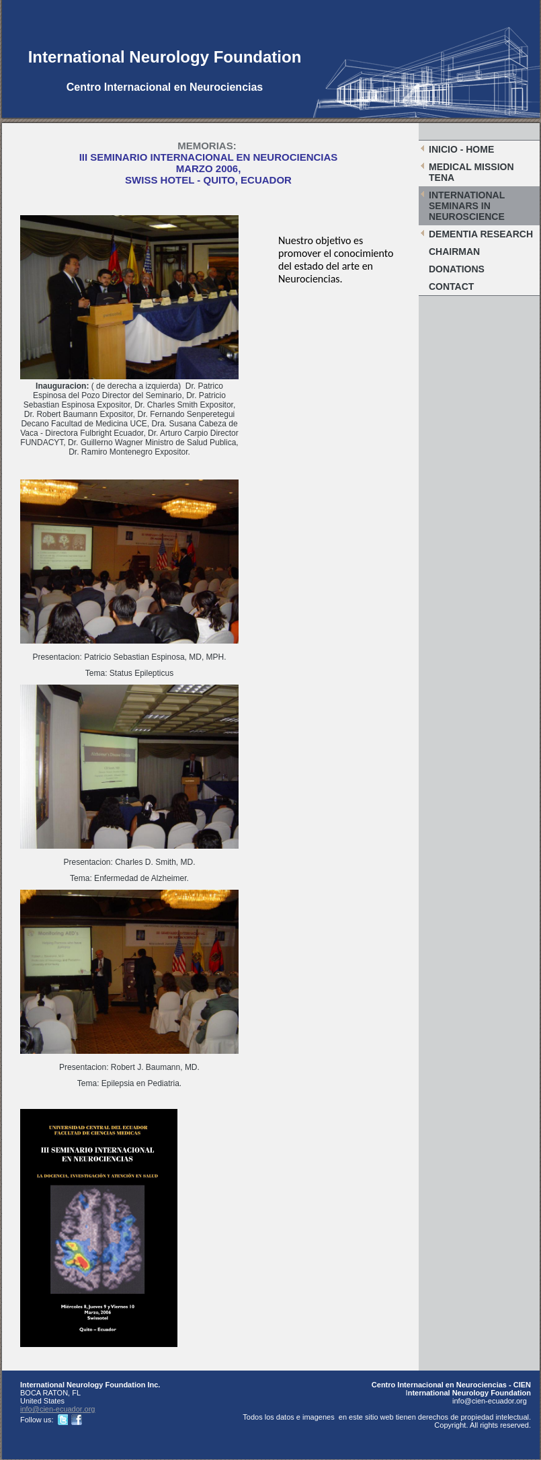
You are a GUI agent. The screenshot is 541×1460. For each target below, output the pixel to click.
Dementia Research (481, 234)
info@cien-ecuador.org (57, 1409)
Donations (457, 269)
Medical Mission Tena (471, 172)
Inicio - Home (461, 149)
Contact (451, 286)
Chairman (454, 251)
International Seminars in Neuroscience (467, 206)
